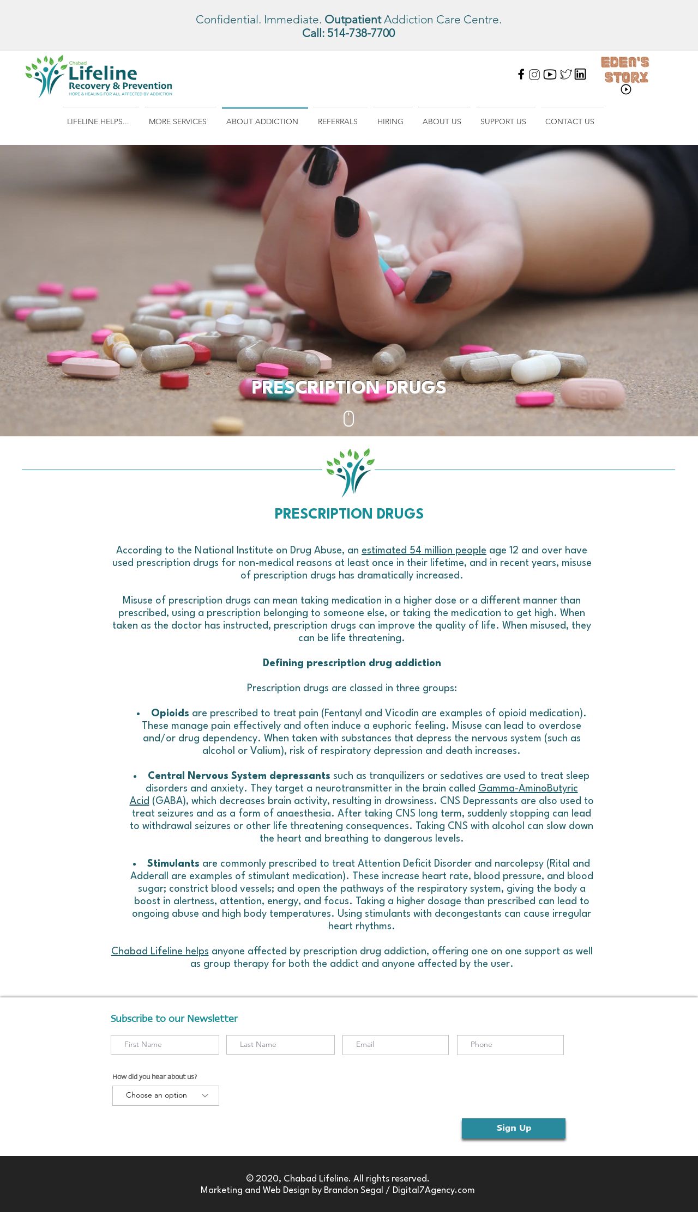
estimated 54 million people (424, 551)
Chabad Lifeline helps (160, 952)
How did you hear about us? (154, 1077)
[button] (101, 117)
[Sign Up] (513, 1128)
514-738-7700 (361, 33)
